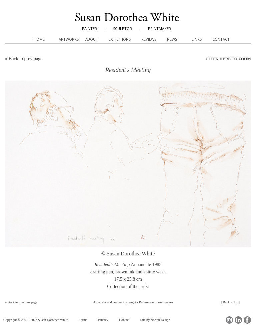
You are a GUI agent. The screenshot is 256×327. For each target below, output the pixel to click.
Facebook (247, 320)
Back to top (230, 302)
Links (197, 39)
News (172, 39)
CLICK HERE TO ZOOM (228, 59)
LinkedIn (238, 320)
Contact (124, 320)
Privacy (103, 320)
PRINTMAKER (159, 28)
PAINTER (89, 28)
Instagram (229, 320)
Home (39, 39)
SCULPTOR (122, 28)
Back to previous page (22, 302)
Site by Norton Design (155, 320)
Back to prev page (25, 58)
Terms (83, 320)
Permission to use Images (156, 302)
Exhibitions (120, 39)
